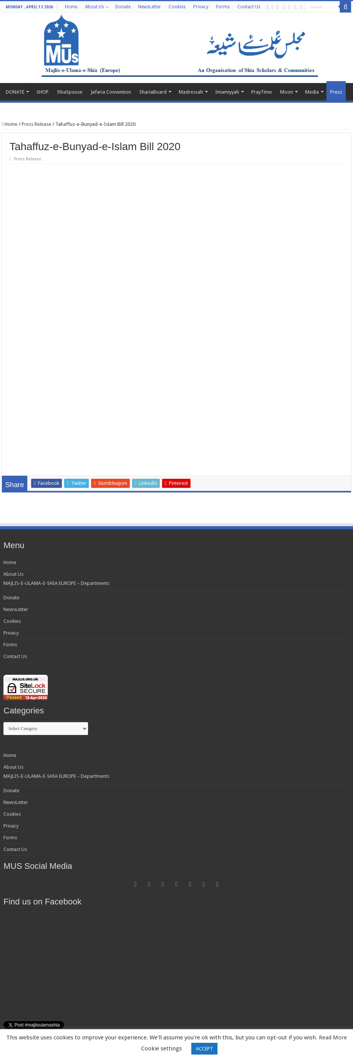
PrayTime (261, 92)
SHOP (42, 92)
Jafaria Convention (111, 92)
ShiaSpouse (69, 92)
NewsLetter (149, 6)
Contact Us (248, 6)
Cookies (177, 6)
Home (71, 6)
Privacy (200, 6)
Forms (223, 6)
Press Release (36, 124)
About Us (94, 6)
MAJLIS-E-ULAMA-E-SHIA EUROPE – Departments (56, 568)
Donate (123, 6)
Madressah (191, 92)
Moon (286, 92)
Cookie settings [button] (161, 1048)
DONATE (15, 92)
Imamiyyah (227, 92)
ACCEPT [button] (204, 1049)
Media (312, 92)
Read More (333, 1037)
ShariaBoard (153, 92)
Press (336, 92)
